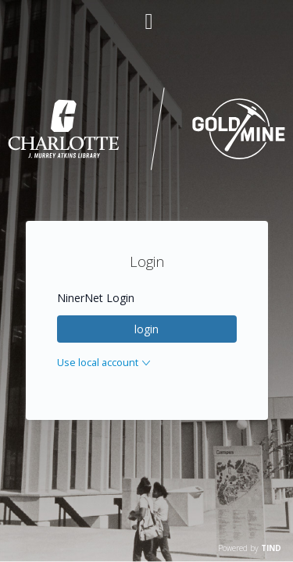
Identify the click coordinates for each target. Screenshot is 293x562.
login (146, 329)
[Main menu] (147, 15)
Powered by (249, 547)
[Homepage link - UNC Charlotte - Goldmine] (146, 167)
